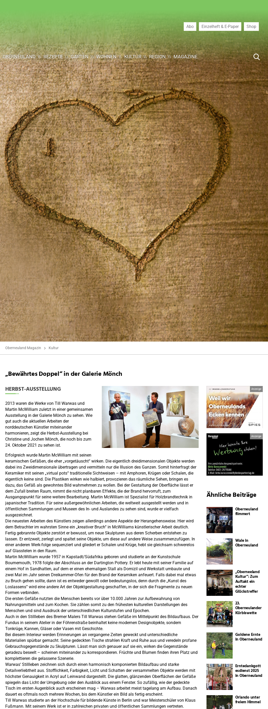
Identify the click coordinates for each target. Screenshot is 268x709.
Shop (251, 26)
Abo (190, 26)
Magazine (185, 56)
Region (157, 56)
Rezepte (53, 56)
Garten (79, 56)
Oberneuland (19, 56)
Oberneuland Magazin (23, 348)
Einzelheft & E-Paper (220, 26)
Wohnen (106, 56)
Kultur (132, 56)
